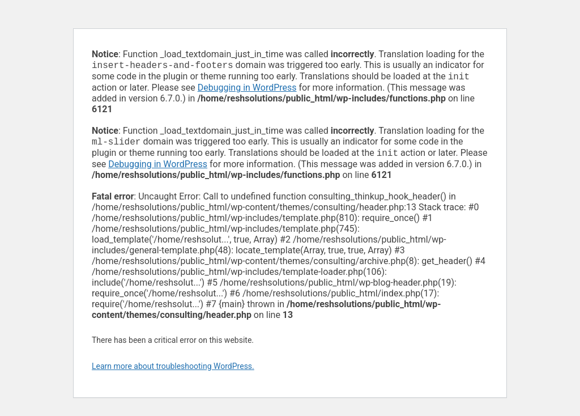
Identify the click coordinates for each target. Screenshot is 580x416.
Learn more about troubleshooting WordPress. (173, 370)
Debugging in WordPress (247, 89)
